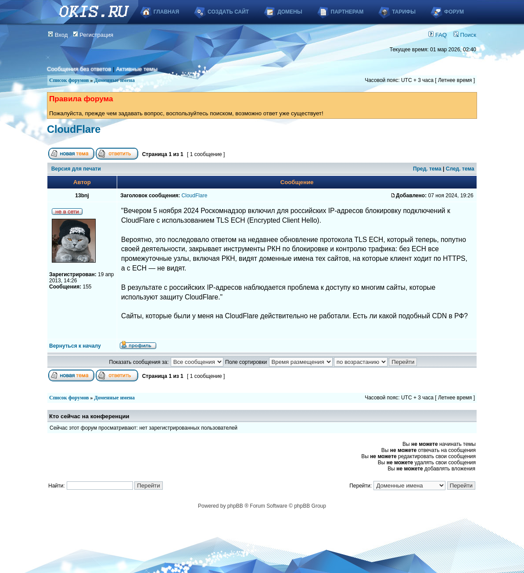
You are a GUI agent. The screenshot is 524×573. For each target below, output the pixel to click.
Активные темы (137, 69)
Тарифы (404, 12)
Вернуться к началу (75, 346)
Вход (58, 35)
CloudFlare (73, 129)
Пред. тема (427, 169)
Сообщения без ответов (79, 69)
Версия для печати (76, 169)
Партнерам (347, 12)
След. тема (460, 169)
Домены (289, 12)
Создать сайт (228, 12)
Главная (166, 12)
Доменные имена (114, 80)
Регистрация (93, 35)
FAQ (437, 35)
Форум (454, 12)
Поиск (464, 35)
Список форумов (69, 80)
